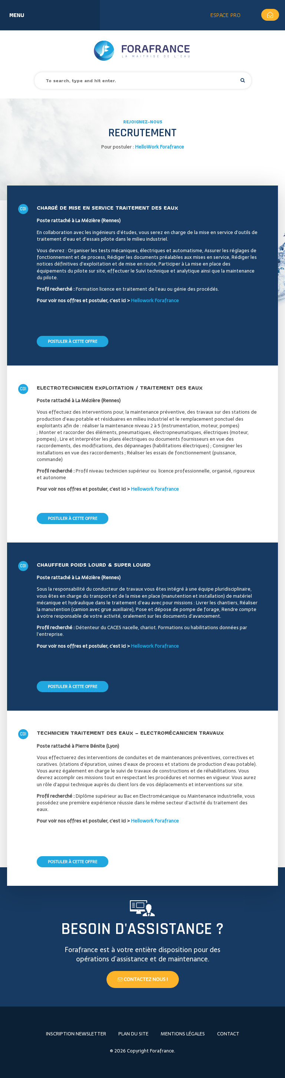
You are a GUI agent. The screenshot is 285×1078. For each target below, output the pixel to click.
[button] (242, 80)
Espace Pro (225, 15)
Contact (228, 1034)
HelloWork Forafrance (159, 147)
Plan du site (133, 1034)
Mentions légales (183, 1034)
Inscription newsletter (76, 1034)
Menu (16, 15)
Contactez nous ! (143, 979)
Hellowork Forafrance (155, 300)
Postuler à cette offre (72, 341)
